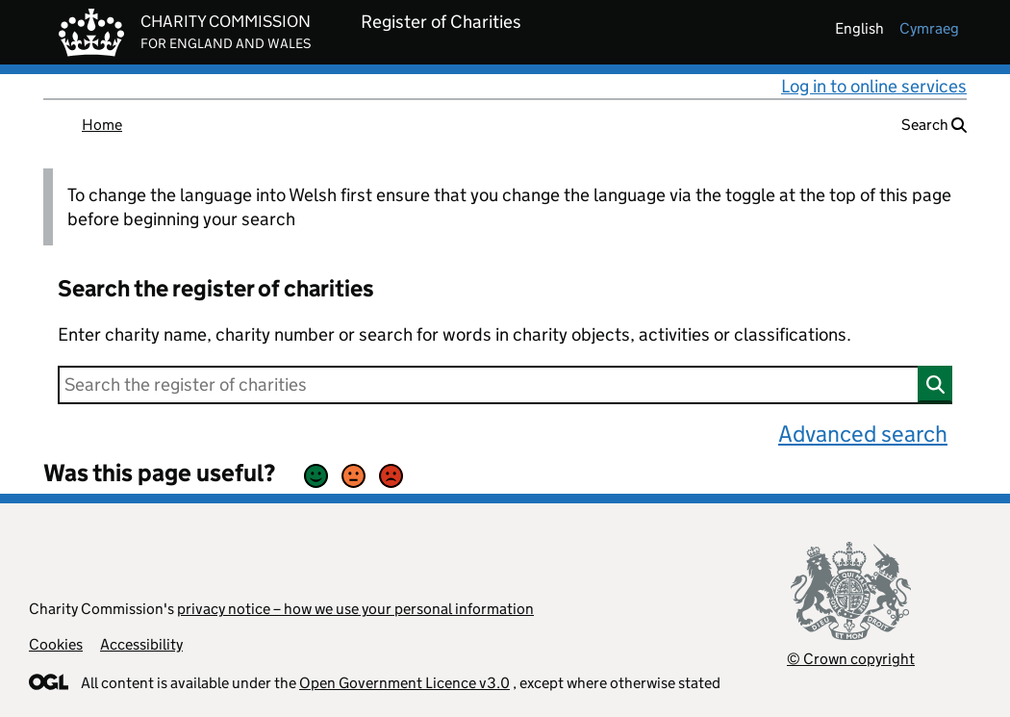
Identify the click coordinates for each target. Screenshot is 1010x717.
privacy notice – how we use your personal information (355, 609)
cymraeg (929, 28)
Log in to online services (874, 86)
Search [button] (934, 124)
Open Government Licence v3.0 (404, 683)
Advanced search (862, 434)
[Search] (505, 385)
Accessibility (141, 644)
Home (102, 124)
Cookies (56, 644)
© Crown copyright (851, 659)
